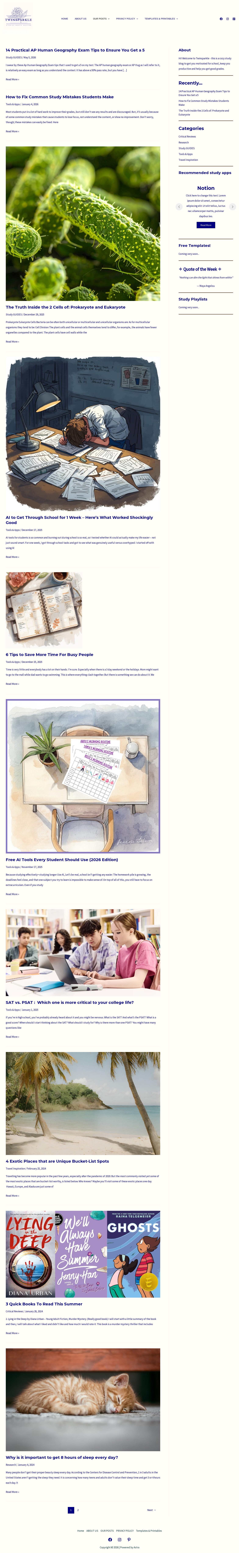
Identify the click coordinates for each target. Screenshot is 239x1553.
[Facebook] (221, 19)
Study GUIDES (14, 57)
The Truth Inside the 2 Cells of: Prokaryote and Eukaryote (65, 307)
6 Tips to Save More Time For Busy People (49, 654)
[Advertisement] (206, 339)
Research (11, 1464)
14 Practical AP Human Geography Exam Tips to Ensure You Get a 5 (75, 50)
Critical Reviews (14, 1311)
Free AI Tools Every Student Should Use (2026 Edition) (62, 859)
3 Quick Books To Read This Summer (44, 1304)
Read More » (12, 79)
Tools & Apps (13, 104)
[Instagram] (227, 19)
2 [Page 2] (78, 1510)
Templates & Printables (161, 18)
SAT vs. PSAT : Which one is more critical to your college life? (70, 1002)
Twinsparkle (16, 31)
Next (151, 1510)
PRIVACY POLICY (127, 18)
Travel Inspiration (15, 1168)
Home (64, 18)
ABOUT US (80, 18)
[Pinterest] (234, 19)
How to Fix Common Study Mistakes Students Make (60, 96)
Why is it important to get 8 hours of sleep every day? (62, 1457)
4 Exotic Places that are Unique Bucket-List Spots (57, 1161)
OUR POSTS (101, 18)
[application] (108, 18)
